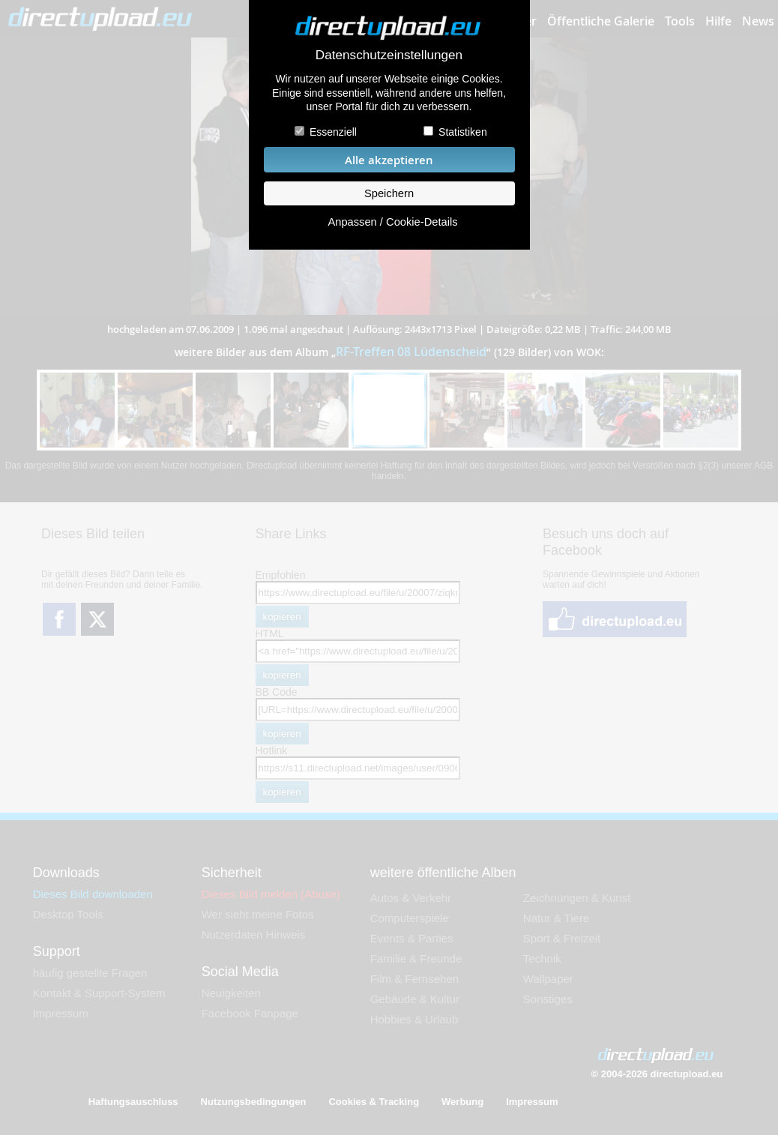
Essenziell (333, 132)
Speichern (389, 193)
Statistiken (462, 132)
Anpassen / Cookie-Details (392, 222)
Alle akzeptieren (389, 160)
